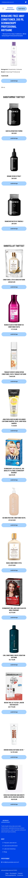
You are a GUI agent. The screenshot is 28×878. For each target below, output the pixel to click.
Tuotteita (21, 8)
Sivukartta (20, 875)
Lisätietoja (14, 81)
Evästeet (20, 873)
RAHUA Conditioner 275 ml (14, 563)
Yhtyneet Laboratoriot (10, 842)
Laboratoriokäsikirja (9, 849)
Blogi (5, 852)
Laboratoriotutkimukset (11, 846)
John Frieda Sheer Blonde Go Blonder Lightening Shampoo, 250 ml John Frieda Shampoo (14, 421)
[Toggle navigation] (3, 8)
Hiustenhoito (12, 69)
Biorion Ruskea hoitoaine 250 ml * (14, 750)
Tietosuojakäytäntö (10, 875)
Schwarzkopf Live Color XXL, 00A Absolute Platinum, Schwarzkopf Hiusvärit (14, 471)
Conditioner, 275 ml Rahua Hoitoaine (14, 280)
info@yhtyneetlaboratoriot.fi (8, 2)
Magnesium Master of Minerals (14, 221)
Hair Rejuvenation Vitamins (14, 131)
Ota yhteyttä (13, 873)
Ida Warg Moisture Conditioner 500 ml (14, 518)
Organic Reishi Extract (14, 176)
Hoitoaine (19, 69)
